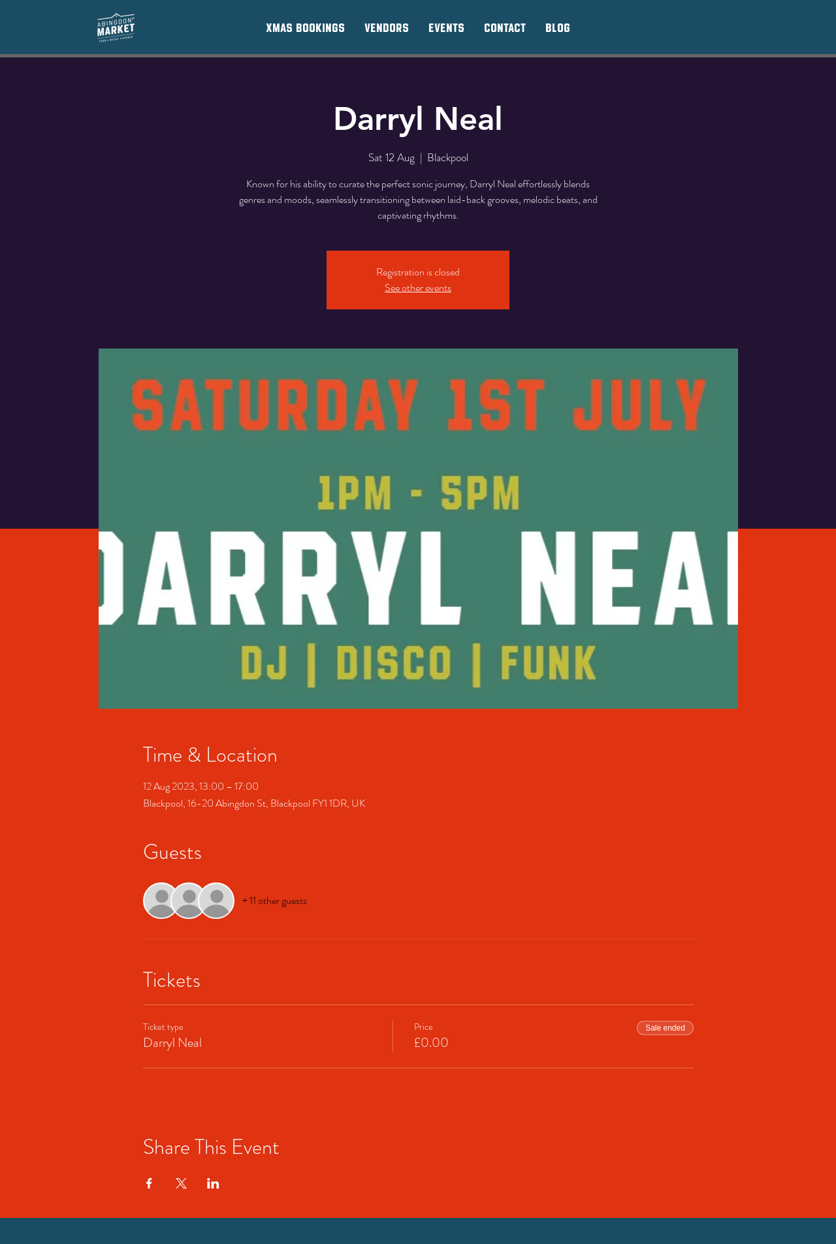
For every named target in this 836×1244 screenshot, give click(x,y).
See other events (418, 287)
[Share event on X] (181, 1183)
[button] (387, 27)
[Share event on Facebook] (149, 1183)
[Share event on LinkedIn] (213, 1183)
